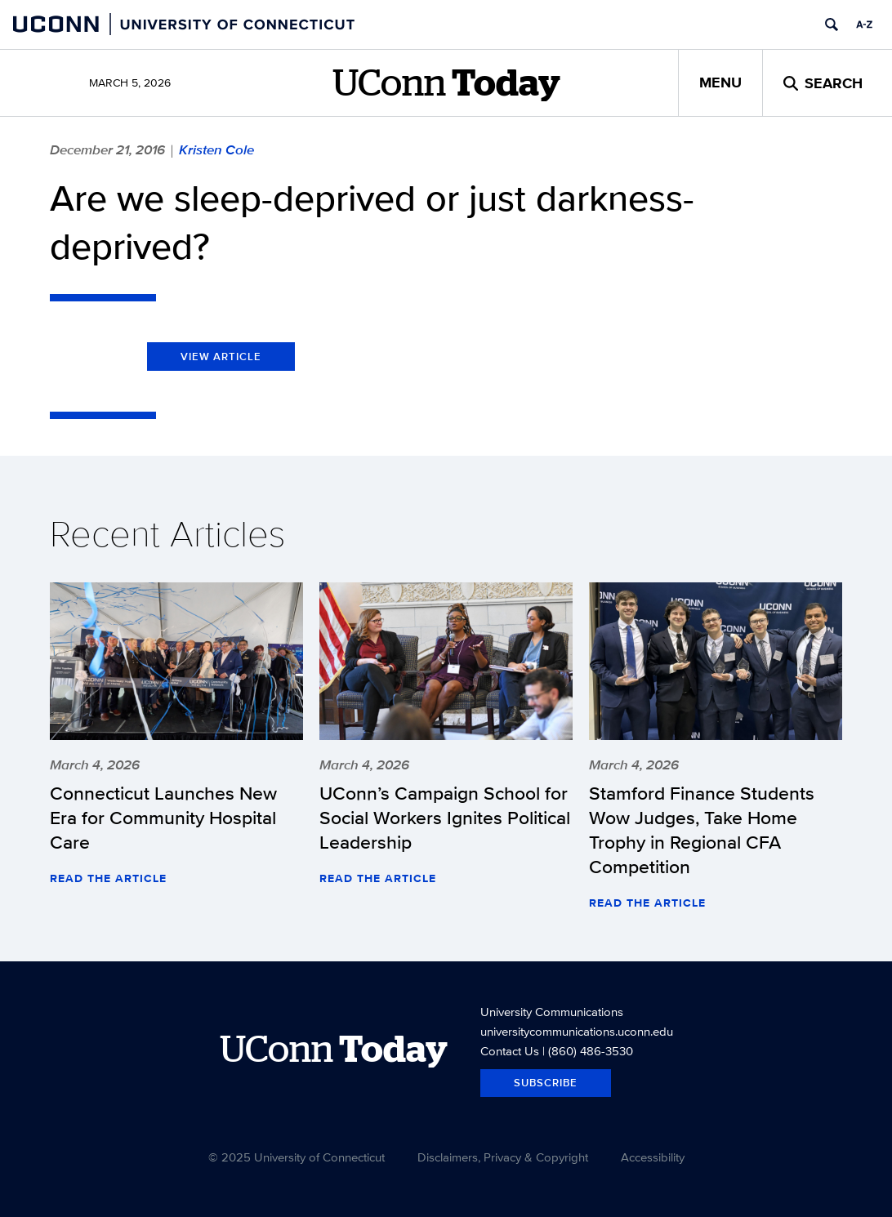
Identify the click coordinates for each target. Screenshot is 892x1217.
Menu (720, 82)
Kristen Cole (216, 149)
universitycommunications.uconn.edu (576, 1031)
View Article (221, 356)
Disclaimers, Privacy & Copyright (502, 1157)
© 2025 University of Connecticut (296, 1157)
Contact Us (509, 1050)
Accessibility (653, 1157)
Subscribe (546, 1082)
